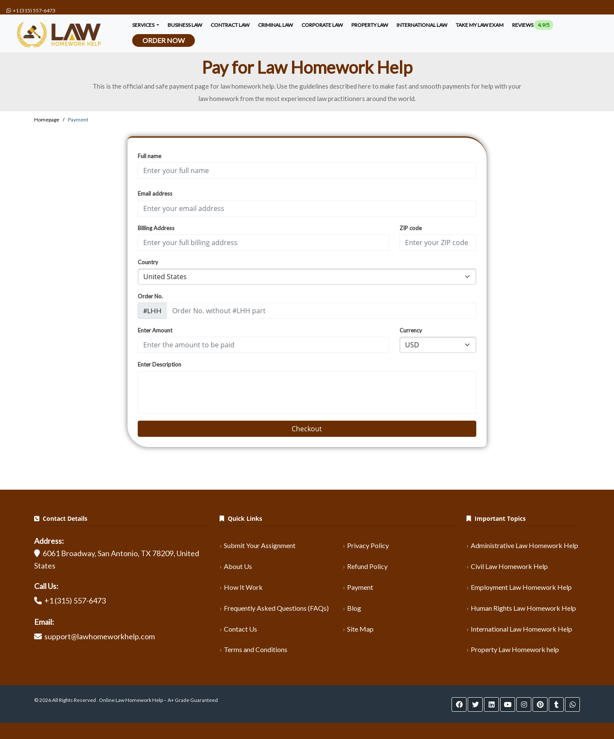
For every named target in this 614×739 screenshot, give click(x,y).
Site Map (360, 629)
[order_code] (322, 311)
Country (148, 262)
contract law (230, 25)
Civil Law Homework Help (509, 566)
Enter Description (159, 364)
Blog (354, 608)
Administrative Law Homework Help (524, 545)
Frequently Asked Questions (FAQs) (276, 608)
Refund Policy (367, 566)
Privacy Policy (368, 545)
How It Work (243, 587)
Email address (155, 193)
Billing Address (156, 228)
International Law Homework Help (521, 629)
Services (143, 25)
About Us (238, 566)
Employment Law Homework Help (521, 587)
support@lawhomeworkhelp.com (99, 636)
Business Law (185, 25)
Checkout (307, 428)
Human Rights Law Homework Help (523, 608)
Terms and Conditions (255, 649)
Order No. (150, 296)
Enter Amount (155, 330)
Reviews (532, 25)
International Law (422, 25)
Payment (360, 587)
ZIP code (411, 228)
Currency (411, 330)
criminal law (275, 25)
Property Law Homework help (515, 649)
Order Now (163, 40)
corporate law (322, 25)
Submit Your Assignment (259, 545)
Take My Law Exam (480, 25)
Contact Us (240, 629)
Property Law (369, 25)
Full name (149, 156)
